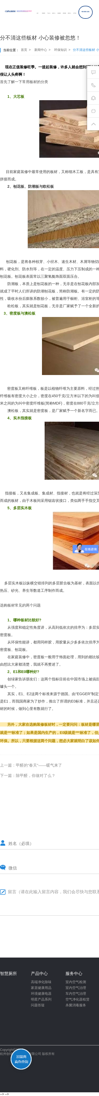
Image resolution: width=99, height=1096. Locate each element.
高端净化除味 (41, 982)
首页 (37, 13)
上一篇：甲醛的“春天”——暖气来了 (31, 765)
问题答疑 (38, 1005)
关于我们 (74, 13)
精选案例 (59, 13)
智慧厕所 (43, 13)
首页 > (25, 50)
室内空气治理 (75, 988)
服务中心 (53, 13)
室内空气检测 (75, 982)
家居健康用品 (41, 988)
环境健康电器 (41, 994)
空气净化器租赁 (77, 999)
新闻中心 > (42, 50)
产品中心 (48, 13)
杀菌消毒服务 (75, 1005)
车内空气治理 (75, 994)
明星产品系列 (41, 999)
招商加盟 (64, 13)
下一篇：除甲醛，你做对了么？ (27, 775)
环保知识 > (62, 50)
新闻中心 (69, 13)
